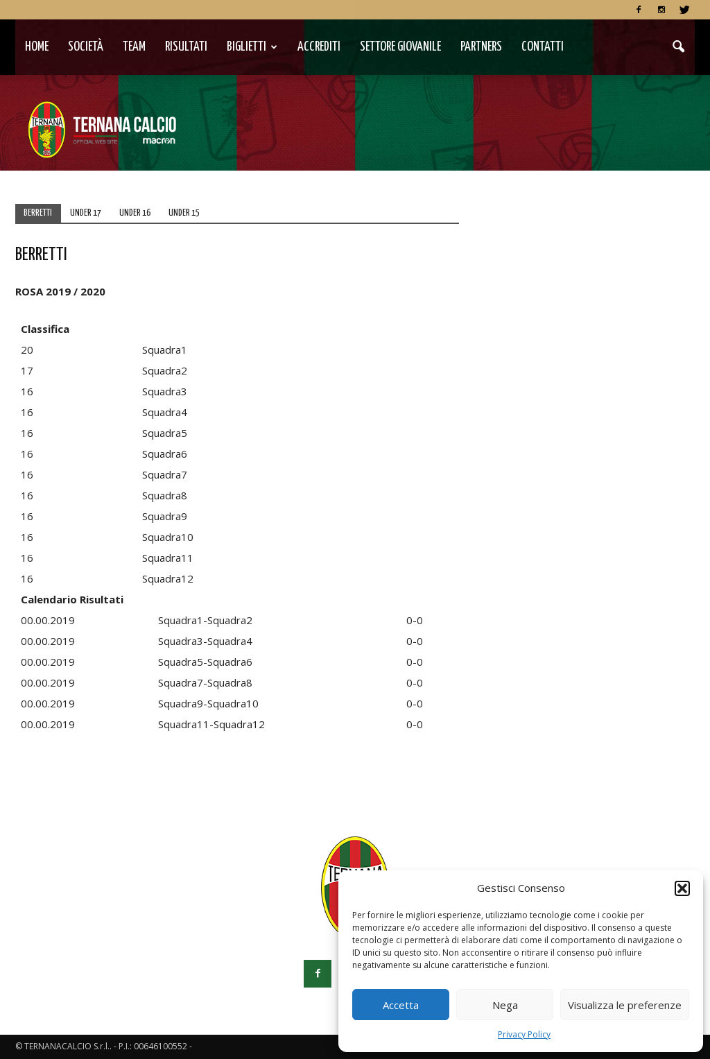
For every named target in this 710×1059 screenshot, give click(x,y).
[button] (682, 888)
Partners (481, 46)
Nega (505, 1005)
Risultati (186, 46)
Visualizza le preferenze (625, 1005)
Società (85, 46)
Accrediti (318, 46)
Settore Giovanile (400, 46)
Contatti (542, 46)
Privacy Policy (524, 1034)
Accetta (401, 1005)
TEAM (134, 46)
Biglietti (252, 46)
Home (37, 46)
